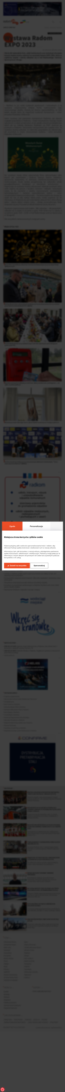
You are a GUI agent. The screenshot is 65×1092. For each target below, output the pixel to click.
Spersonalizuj (39, 566)
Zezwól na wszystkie (18, 566)
